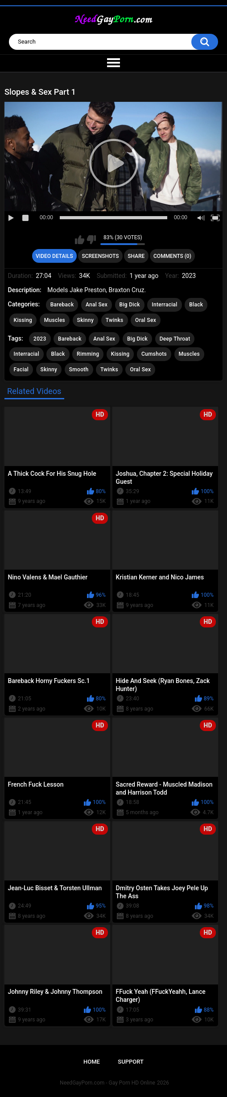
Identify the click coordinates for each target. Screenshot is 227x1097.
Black (196, 304)
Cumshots (154, 354)
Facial (21, 369)
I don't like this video (91, 239)
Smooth (79, 369)
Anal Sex (96, 304)
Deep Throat (175, 339)
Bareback (62, 304)
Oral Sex (145, 320)
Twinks (115, 320)
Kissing (23, 320)
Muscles (54, 320)
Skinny (85, 320)
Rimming (88, 354)
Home (91, 1061)
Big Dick (130, 304)
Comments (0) (172, 256)
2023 (39, 339)
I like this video (79, 239)
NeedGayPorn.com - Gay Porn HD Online (107, 1083)
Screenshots (100, 256)
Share (136, 256)
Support (131, 1061)
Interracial (164, 304)
